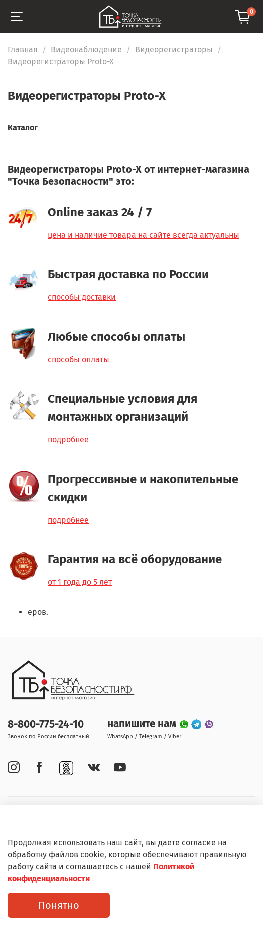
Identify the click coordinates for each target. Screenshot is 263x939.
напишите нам (143, 724)
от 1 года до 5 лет (80, 582)
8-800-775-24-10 (46, 724)
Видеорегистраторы (174, 49)
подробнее (68, 439)
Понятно (58, 905)
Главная (23, 49)
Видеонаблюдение (86, 49)
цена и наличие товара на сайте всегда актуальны (143, 235)
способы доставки (82, 297)
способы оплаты (78, 359)
